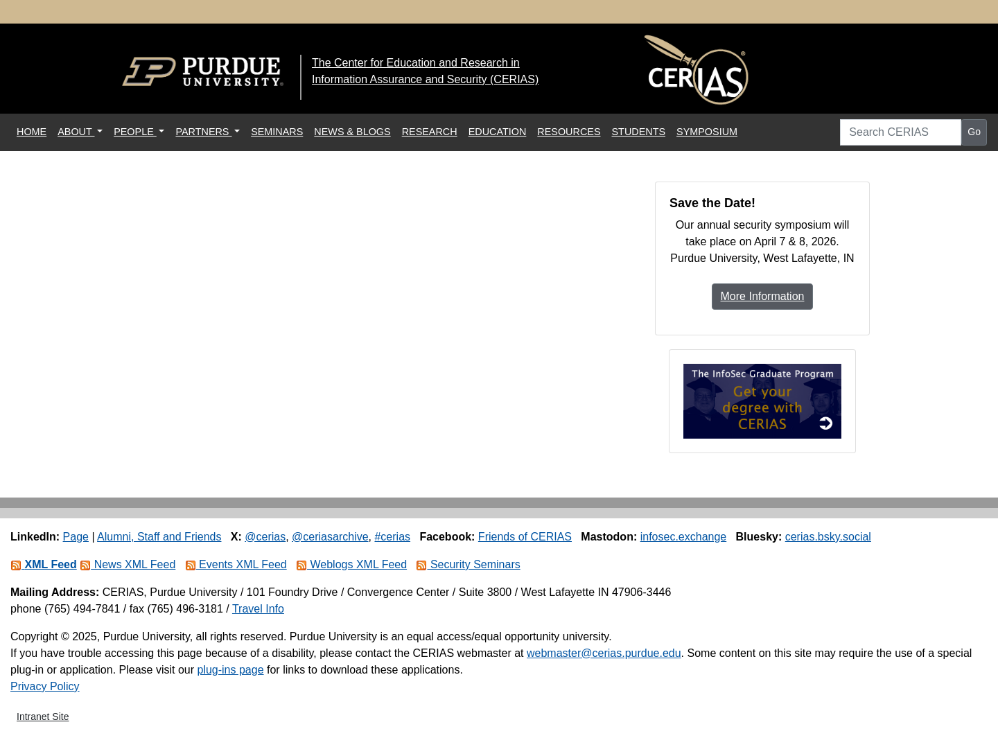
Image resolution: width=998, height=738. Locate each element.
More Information (763, 296)
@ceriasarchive (330, 537)
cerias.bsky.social (828, 537)
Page (76, 537)
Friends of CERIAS (525, 537)
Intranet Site (43, 716)
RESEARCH (429, 131)
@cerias (265, 537)
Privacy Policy (45, 686)
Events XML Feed (236, 564)
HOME (34, 130)
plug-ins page (230, 670)
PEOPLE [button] (135, 131)
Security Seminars (468, 564)
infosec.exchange (683, 537)
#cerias (392, 537)
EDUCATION (498, 131)
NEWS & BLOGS (352, 131)
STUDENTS (639, 131)
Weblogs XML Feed (351, 564)
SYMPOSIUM (706, 131)
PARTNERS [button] (203, 131)
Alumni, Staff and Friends (159, 537)
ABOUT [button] (76, 131)
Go (974, 131)
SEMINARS (277, 131)
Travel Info (258, 609)
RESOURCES (568, 131)
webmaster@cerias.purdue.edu (604, 653)
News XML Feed (127, 564)
